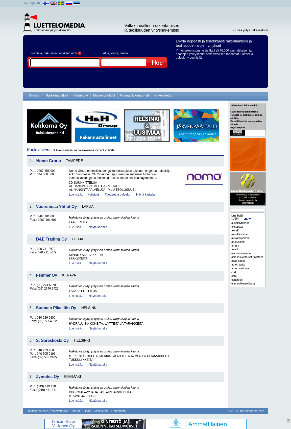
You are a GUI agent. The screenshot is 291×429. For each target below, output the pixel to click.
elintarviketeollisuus (243, 283)
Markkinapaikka (56, 95)
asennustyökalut (241, 253)
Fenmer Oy (46, 275)
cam (234, 275)
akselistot (237, 226)
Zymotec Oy (47, 376)
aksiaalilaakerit (240, 238)
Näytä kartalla (145, 194)
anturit (235, 245)
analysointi (238, 241)
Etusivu (34, 95)
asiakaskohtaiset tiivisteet (247, 256)
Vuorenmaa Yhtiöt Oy (56, 206)
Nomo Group (48, 161)
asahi (234, 249)
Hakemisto (118, 411)
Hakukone (81, 95)
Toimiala (36, 53)
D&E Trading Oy (51, 239)
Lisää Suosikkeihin (95, 411)
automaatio (238, 264)
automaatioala (240, 268)
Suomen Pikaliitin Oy (56, 308)
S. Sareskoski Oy (52, 340)
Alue (106, 53)
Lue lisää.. (76, 194)
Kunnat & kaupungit (134, 95)
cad (233, 272)
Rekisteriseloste (37, 411)
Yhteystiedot (163, 95)
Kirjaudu (34, 3)
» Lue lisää (194, 57)
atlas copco (238, 260)
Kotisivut (93, 194)
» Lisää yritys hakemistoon (250, 30)
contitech (237, 279)
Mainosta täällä (104, 95)
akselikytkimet (240, 222)
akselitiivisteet (240, 234)
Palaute (75, 411)
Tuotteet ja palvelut (117, 194)
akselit (235, 230)
